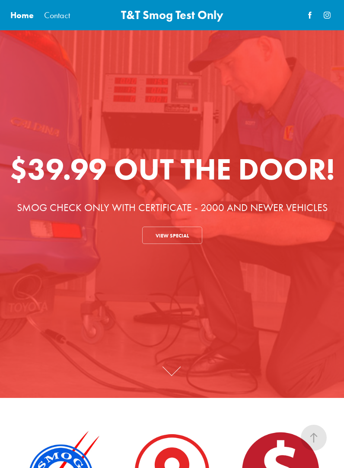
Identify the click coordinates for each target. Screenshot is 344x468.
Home (22, 15)
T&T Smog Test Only (172, 15)
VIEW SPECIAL (172, 235)
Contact (57, 15)
